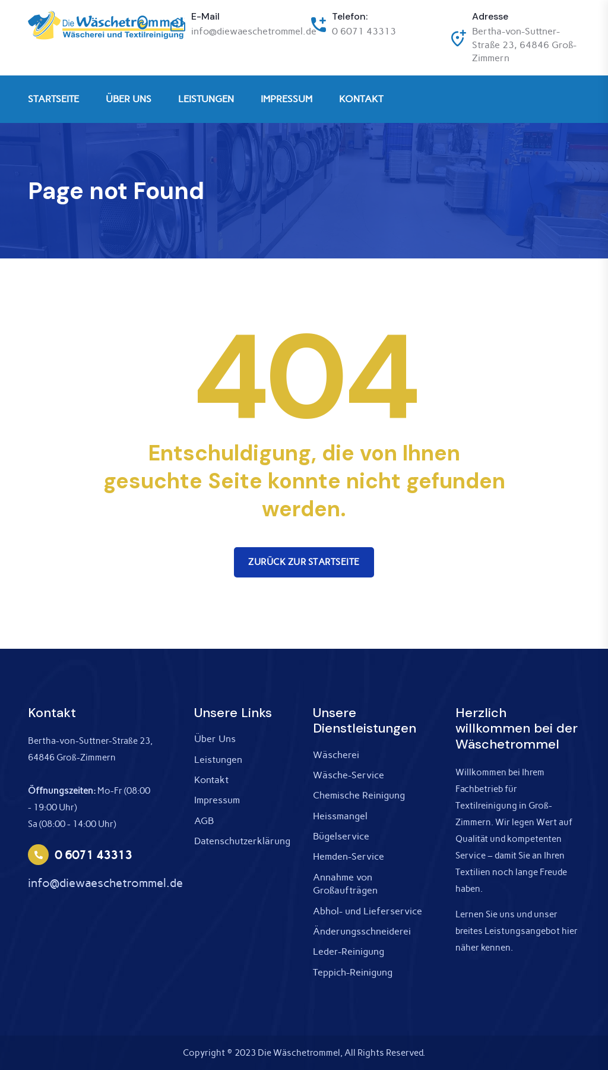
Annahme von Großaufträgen (345, 884)
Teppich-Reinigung (352, 972)
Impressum (217, 800)
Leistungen (218, 759)
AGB (204, 820)
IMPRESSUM (286, 99)
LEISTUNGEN (206, 99)
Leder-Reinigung (348, 951)
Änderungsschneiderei (362, 931)
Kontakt (211, 779)
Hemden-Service (348, 856)
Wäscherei (336, 754)
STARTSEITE (53, 99)
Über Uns (215, 738)
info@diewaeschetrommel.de (253, 31)
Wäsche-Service (348, 775)
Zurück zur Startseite (304, 562)
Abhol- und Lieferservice (367, 911)
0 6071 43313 (364, 31)
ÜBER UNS (128, 99)
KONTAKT (361, 99)
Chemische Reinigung (359, 795)
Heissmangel (340, 816)
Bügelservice (341, 836)
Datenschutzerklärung (242, 841)
